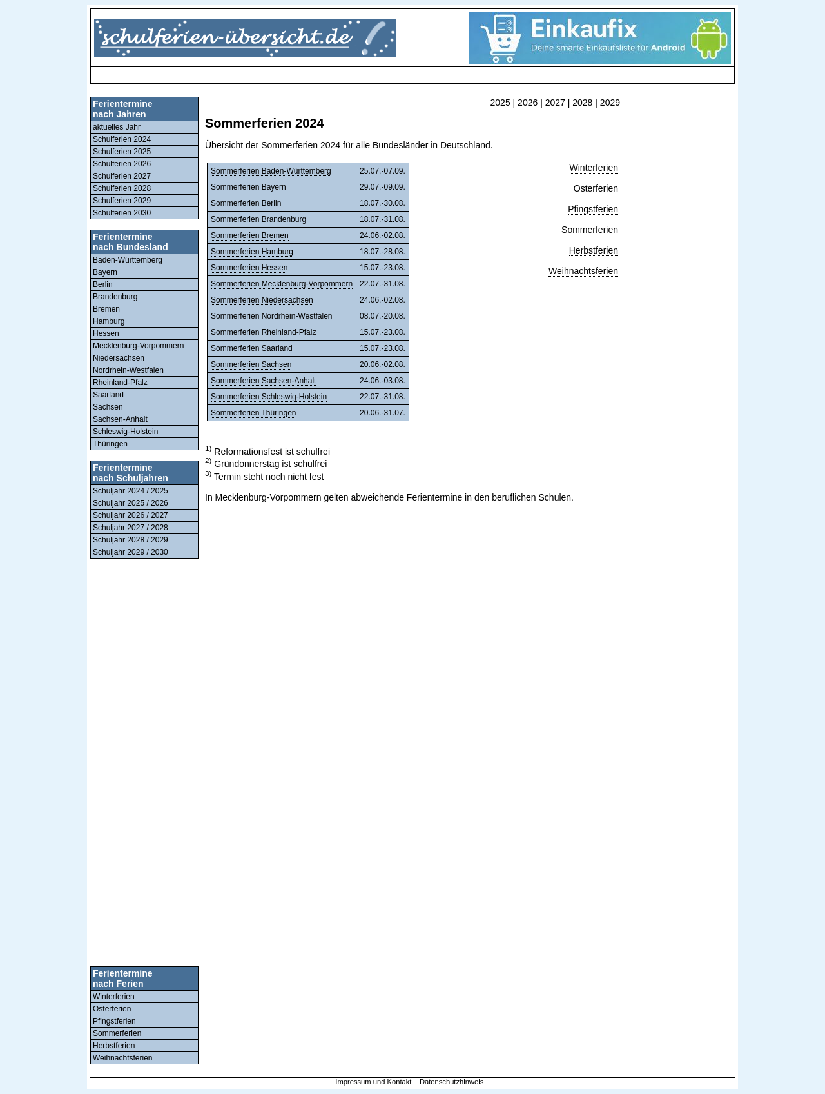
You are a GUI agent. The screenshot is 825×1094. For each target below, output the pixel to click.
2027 (555, 102)
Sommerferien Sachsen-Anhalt (263, 380)
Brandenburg (115, 296)
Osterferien (112, 1008)
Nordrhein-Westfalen (128, 370)
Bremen (106, 308)
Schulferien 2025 (122, 151)
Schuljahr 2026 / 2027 (130, 515)
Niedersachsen (118, 358)
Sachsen (108, 407)
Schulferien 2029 (122, 200)
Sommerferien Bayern (248, 187)
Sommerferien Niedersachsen (262, 299)
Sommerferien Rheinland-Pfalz (263, 332)
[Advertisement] (328, 75)
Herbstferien (114, 1045)
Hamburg (108, 321)
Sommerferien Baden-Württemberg (271, 170)
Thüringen (110, 443)
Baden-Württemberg (127, 259)
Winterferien (114, 996)
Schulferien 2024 (122, 139)
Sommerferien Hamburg (252, 251)
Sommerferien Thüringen (253, 412)
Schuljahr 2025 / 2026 (130, 503)
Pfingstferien (114, 1021)
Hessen (106, 333)
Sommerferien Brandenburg (258, 219)
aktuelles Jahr (117, 127)
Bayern (105, 272)
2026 (528, 102)
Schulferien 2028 (122, 188)
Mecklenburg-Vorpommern (138, 345)
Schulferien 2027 (122, 176)
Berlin (103, 284)
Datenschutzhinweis (452, 1082)
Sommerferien (117, 1033)
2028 (582, 102)
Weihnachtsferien (123, 1057)
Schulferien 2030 (122, 212)
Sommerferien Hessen (249, 267)
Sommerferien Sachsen (251, 364)
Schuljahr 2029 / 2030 (130, 552)
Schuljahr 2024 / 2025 (130, 490)
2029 (610, 102)
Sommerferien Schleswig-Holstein (269, 396)
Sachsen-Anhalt (120, 419)
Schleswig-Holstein (125, 431)
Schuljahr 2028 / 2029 (130, 539)
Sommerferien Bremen (250, 235)
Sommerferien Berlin (246, 203)
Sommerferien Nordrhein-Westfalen (272, 316)
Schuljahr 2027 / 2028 (130, 527)
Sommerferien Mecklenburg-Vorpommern (282, 283)
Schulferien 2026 (122, 163)
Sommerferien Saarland (252, 348)
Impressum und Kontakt (373, 1082)
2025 (500, 102)
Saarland (108, 394)
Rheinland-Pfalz (120, 382)
